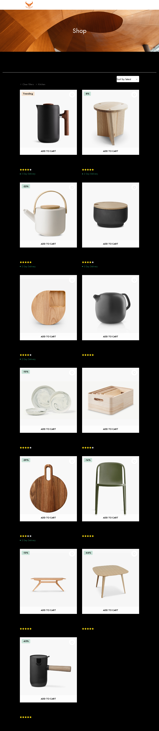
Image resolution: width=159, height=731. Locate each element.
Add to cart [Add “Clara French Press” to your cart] (48, 151)
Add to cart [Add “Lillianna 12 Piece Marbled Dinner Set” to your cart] (48, 429)
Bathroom (20, 62)
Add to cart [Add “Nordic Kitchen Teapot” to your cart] (110, 336)
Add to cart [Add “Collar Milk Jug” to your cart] (48, 698)
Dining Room (99, 62)
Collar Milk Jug (29, 707)
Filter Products (30, 79)
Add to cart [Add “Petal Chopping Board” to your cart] (48, 336)
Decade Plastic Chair (95, 526)
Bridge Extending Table (97, 618)
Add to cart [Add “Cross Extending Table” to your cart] (48, 610)
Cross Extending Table (34, 618)
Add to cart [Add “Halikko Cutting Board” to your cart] (48, 517)
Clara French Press (31, 159)
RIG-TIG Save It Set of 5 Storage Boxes (107, 437)
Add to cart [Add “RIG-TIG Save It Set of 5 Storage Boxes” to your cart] (110, 429)
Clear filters (28, 84)
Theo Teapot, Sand (32, 252)
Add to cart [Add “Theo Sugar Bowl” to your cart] (110, 243)
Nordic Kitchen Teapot (96, 344)
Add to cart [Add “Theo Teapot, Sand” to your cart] (48, 243)
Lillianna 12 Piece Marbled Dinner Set (43, 437)
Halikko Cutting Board (34, 526)
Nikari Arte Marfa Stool (97, 159)
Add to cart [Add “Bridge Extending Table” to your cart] (110, 610)
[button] (72, 95)
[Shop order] (128, 79)
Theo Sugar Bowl (93, 252)
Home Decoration (139, 62)
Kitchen (41, 84)
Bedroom (59, 62)
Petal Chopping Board (34, 344)
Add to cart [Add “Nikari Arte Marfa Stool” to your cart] (110, 151)
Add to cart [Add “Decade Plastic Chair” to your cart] (110, 517)
